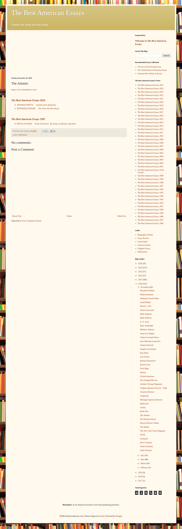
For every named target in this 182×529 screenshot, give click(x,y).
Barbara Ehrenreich (148, 361)
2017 (140, 481)
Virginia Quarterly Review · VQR (153, 388)
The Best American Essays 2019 (150, 105)
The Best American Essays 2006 (150, 150)
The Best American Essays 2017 (150, 112)
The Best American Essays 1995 (150, 193)
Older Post (121, 216)
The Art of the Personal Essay (149, 67)
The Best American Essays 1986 (150, 223)
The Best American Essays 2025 (150, 85)
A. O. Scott (144, 322)
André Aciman (146, 450)
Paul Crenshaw (146, 443)
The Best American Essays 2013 (150, 126)
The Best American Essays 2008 (150, 143)
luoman (102, 516)
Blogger (119, 516)
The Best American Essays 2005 (150, 153)
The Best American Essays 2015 (150, 119)
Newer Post (16, 216)
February (144, 467)
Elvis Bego (144, 368)
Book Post (144, 411)
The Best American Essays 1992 (150, 203)
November (144, 287)
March (143, 463)
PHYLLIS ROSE (24, 123)
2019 (140, 472)
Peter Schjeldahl (146, 326)
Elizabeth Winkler (147, 291)
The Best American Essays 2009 (150, 139)
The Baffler (144, 427)
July (142, 455)
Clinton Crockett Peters (149, 337)
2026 (140, 263)
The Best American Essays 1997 (150, 186)
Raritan (143, 372)
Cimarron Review (147, 392)
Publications (22, 135)
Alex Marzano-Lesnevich (150, 341)
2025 (140, 268)
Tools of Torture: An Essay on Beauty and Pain (55, 123)
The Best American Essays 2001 (150, 167)
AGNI (142, 435)
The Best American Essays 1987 (28, 119)
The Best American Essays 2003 (150, 160)
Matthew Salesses (147, 330)
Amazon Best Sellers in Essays (150, 73)
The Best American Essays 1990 (150, 210)
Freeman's (144, 439)
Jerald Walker (145, 302)
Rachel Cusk (145, 365)
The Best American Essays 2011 (150, 133)
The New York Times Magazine (153, 431)
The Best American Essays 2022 (150, 95)
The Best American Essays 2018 (150, 109)
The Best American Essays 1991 (150, 206)
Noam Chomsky (146, 446)
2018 (140, 476)
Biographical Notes (145, 235)
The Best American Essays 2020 (150, 102)
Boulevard (144, 404)
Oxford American (147, 376)
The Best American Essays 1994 (150, 196)
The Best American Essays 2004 (150, 156)
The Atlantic (145, 415)
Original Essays (144, 248)
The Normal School (148, 419)
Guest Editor (143, 242)
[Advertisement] (69, 56)
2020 (140, 284)
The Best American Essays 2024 (28, 100)
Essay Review (143, 238)
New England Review (149, 380)
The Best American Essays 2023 (150, 92)
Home (69, 216)
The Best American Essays (47, 13)
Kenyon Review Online (149, 423)
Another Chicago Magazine (151, 384)
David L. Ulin (145, 306)
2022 (140, 276)
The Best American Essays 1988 (150, 216)
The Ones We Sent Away (48, 108)
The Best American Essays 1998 (150, 183)
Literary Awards (144, 245)
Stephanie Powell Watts (149, 298)
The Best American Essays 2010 (150, 136)
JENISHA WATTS (25, 105)
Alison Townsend (147, 310)
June (142, 459)
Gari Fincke (144, 357)
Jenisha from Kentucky (46, 105)
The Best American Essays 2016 (150, 116)
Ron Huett (144, 353)
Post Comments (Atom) (31, 221)
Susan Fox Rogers (147, 333)
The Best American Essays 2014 (150, 122)
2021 (140, 280)
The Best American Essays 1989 (150, 213)
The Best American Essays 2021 (150, 99)
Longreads (144, 396)
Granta (142, 407)
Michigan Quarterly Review (151, 400)
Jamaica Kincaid (146, 345)
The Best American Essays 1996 (150, 189)
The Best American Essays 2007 (150, 146)
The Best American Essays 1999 (150, 179)
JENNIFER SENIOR (26, 108)
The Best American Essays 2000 (150, 176)
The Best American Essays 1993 (150, 199)
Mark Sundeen (146, 314)
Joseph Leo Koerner (148, 349)
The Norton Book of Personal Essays (152, 70)
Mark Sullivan (146, 318)
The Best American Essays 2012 (150, 129)
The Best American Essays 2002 (150, 163)
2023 (140, 272)
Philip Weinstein (146, 295)
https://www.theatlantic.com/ (24, 89)
